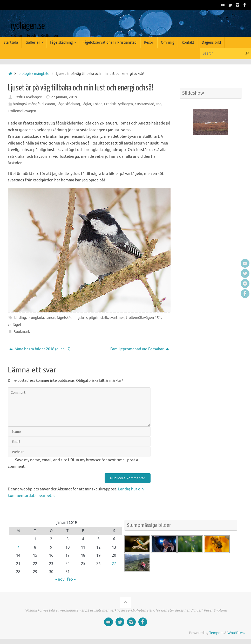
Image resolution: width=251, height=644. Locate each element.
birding (20, 318)
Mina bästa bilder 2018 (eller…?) (40, 349)
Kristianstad (144, 104)
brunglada (36, 318)
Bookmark (21, 332)
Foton (98, 104)
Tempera (216, 633)
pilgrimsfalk (98, 318)
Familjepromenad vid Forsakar (139, 349)
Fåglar (86, 104)
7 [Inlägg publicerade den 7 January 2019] (18, 547)
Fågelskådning (68, 104)
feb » (71, 579)
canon (50, 104)
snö (158, 104)
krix (84, 318)
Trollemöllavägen (22, 111)
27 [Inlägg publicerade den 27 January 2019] (114, 563)
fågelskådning (68, 318)
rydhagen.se (27, 26)
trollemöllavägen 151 (143, 318)
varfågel (14, 325)
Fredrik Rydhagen (27, 97)
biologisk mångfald (33, 73)
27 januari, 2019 (64, 97)
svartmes (117, 318)
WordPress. (236, 633)
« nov (60, 579)
